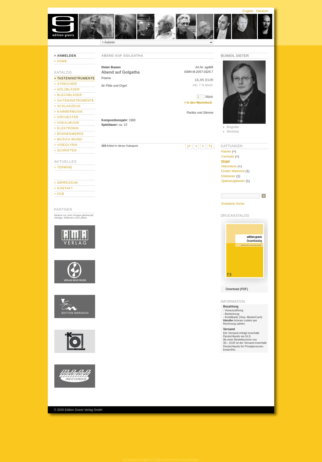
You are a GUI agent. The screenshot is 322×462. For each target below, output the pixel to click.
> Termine (63, 167)
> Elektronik (66, 128)
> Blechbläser (68, 95)
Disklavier (228, 176)
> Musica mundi (68, 139)
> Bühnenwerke (69, 134)
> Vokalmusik (66, 123)
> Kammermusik (68, 111)
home (63, 26)
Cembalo (227, 156)
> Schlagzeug (67, 106)
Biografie (232, 127)
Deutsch (262, 11)
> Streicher (65, 84)
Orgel (225, 161)
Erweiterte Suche (232, 203)
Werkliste (233, 131)
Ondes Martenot (233, 171)
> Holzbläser (67, 89)
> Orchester (66, 117)
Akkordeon (229, 166)
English (248, 11)
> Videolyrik (65, 145)
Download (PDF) (237, 289)
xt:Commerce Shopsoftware (180, 459)
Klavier (226, 151)
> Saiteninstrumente (74, 100)
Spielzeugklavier (233, 181)
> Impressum (66, 182)
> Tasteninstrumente (74, 78)
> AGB (59, 194)
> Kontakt (63, 188)
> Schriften (65, 150)
